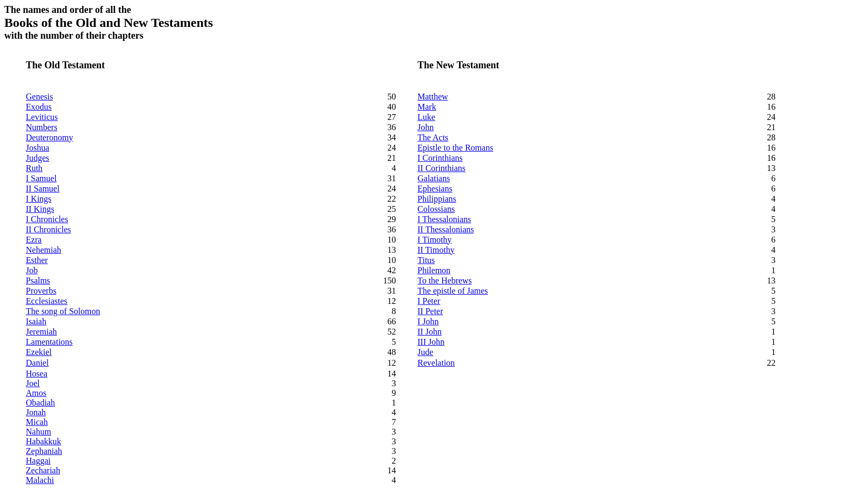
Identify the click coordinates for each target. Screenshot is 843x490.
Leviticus (42, 117)
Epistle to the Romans (456, 147)
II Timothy (436, 249)
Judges (37, 157)
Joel (33, 383)
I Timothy (435, 239)
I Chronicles (47, 219)
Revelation (436, 362)
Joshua (37, 147)
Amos (36, 392)
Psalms (38, 280)
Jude (425, 352)
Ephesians (435, 188)
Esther (37, 260)
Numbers (42, 127)
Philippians (437, 198)
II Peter (431, 311)
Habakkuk (43, 441)
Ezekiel (39, 352)
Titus (426, 260)
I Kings (39, 198)
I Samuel (41, 178)
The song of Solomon (63, 311)
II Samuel (43, 188)
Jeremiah (41, 331)
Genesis (39, 96)
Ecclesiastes (46, 301)
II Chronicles (48, 229)
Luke (426, 117)
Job (32, 270)
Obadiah (40, 402)
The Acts (433, 137)
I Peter (429, 301)
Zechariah (43, 470)
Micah (37, 422)
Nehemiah (43, 249)
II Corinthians (442, 168)
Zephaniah (44, 451)
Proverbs (41, 290)
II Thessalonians (446, 229)
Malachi (40, 480)
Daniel (37, 362)
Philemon (434, 270)
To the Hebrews (445, 280)
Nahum (38, 431)
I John (428, 321)
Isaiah (36, 321)
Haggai (38, 460)
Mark (427, 106)
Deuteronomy (49, 137)
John (426, 127)
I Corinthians (440, 157)
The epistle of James (453, 290)
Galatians (434, 178)
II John (430, 331)
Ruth (34, 168)
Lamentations (49, 341)
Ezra (33, 239)
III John (431, 341)
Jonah (36, 412)
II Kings (40, 209)
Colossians (436, 209)
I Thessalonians (444, 219)
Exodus (39, 106)
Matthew (433, 96)
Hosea (36, 373)
